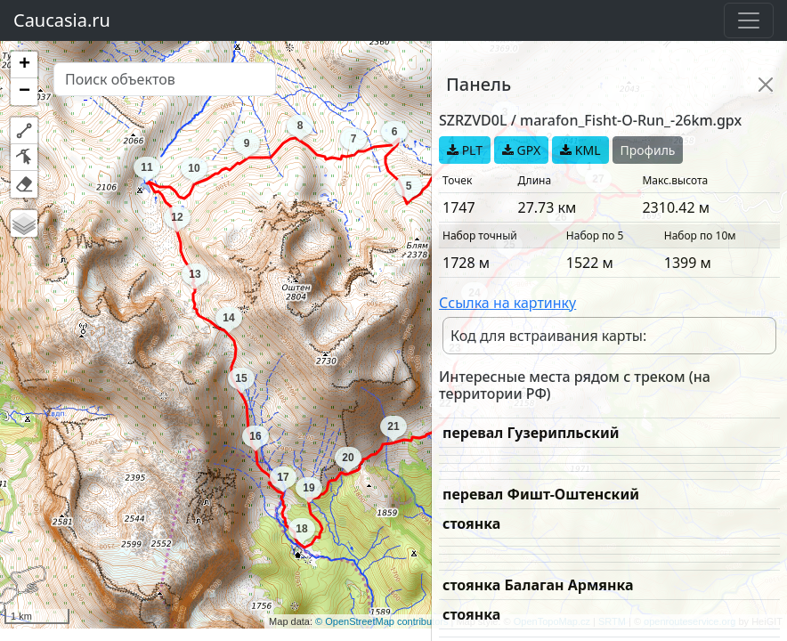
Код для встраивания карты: (548, 335)
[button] (24, 65)
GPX (521, 150)
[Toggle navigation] (749, 20)
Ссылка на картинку (507, 302)
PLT (465, 150)
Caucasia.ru (61, 20)
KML (580, 150)
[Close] (765, 84)
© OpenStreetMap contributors (381, 621)
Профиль (648, 150)
